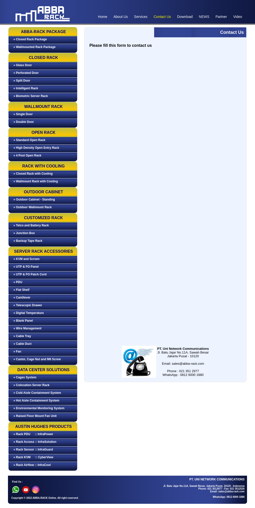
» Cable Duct (22, 344)
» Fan (17, 351)
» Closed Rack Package (30, 39)
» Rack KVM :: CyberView (33, 457)
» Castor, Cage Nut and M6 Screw (37, 359)
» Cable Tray (22, 336)
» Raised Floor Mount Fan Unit (35, 416)
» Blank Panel (23, 320)
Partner (221, 17)
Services (140, 17)
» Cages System (24, 377)
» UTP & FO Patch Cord (30, 274)
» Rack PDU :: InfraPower (33, 434)
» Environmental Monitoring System (38, 408)
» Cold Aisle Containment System (37, 393)
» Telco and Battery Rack (31, 225)
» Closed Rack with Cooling (33, 173)
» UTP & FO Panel (26, 266)
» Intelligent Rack (25, 88)
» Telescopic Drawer (27, 305)
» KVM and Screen (26, 259)
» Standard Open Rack (29, 140)
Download (184, 17)
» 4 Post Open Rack (27, 155)
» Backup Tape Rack (27, 241)
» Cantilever (21, 297)
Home (102, 17)
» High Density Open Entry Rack (36, 148)
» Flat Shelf (21, 290)
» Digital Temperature (28, 313)
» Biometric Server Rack (30, 96)
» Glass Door (22, 65)
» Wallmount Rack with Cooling (35, 181)
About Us (121, 17)
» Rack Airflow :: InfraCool (32, 465)
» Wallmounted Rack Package (34, 47)
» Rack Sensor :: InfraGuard (33, 449)
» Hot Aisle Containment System (36, 400)
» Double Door (23, 122)
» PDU (17, 282)
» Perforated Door (26, 73)
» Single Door (23, 114)
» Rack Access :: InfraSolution (34, 442)
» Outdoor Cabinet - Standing (34, 199)
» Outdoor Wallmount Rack (32, 207)
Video (237, 17)
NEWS (204, 17)
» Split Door (21, 80)
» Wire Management (27, 328)
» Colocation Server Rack (31, 385)
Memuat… (165, 190)
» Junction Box (24, 233)
